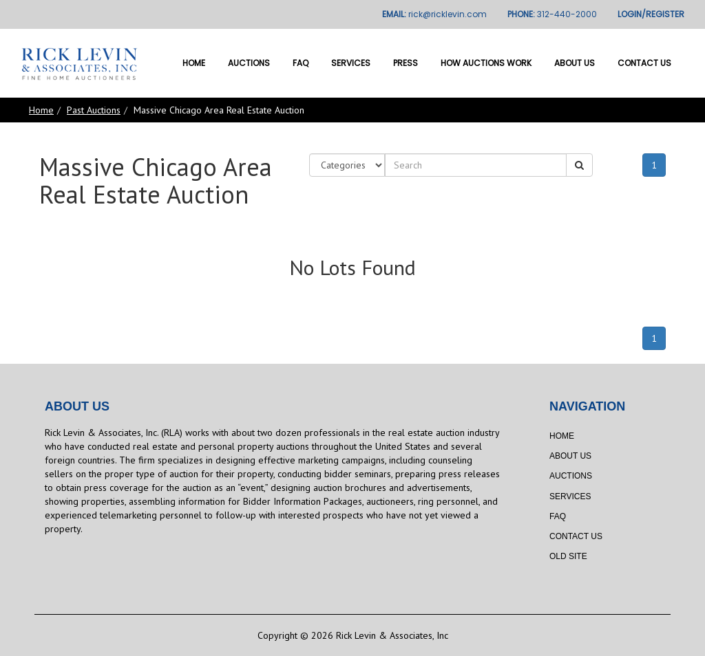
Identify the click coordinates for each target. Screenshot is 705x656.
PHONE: (552, 14)
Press (405, 63)
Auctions (249, 63)
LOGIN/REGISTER (651, 14)
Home (193, 63)
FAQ (300, 63)
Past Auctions (93, 110)
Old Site (568, 556)
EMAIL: (434, 14)
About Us (574, 63)
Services (350, 63)
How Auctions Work (486, 63)
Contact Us (644, 63)
